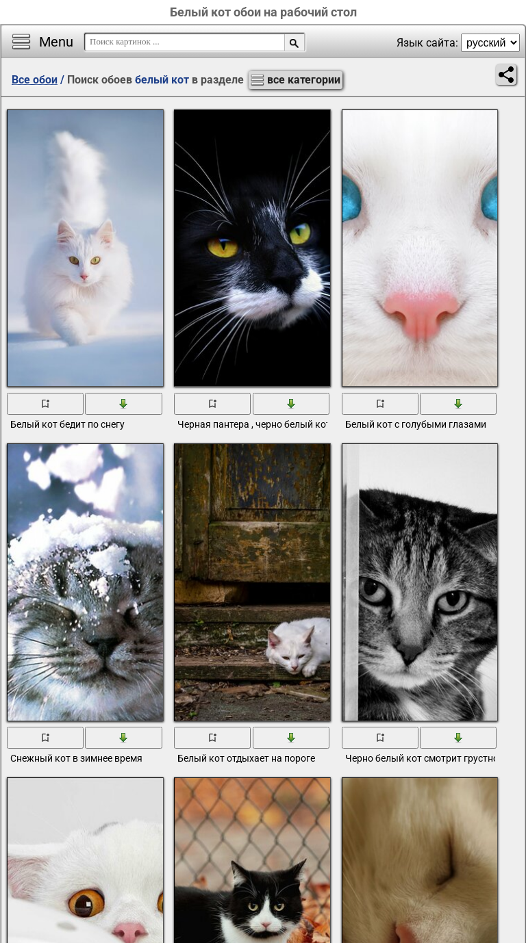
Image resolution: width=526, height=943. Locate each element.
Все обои (35, 79)
